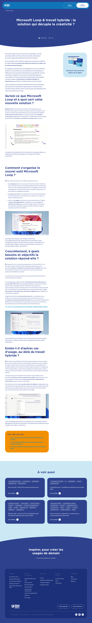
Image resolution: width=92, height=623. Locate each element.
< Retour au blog (9, 10)
